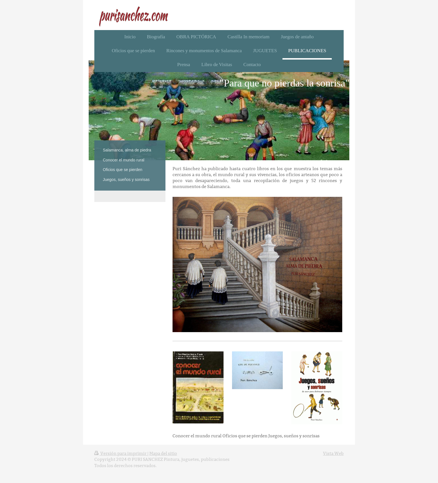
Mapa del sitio (163, 453)
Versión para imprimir (120, 453)
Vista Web (333, 453)
